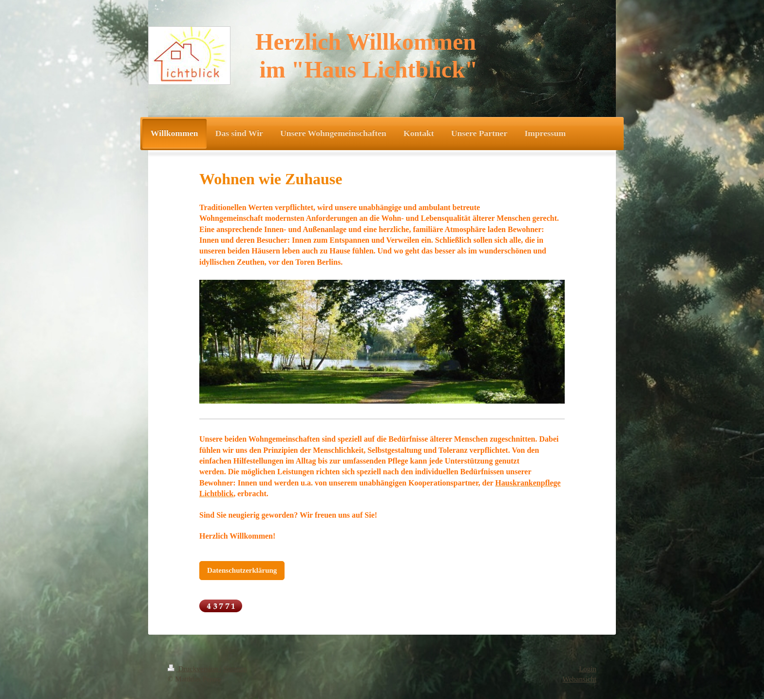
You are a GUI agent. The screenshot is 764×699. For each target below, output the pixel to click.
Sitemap (235, 669)
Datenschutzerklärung (242, 570)
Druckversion (194, 669)
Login (587, 669)
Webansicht (579, 679)
